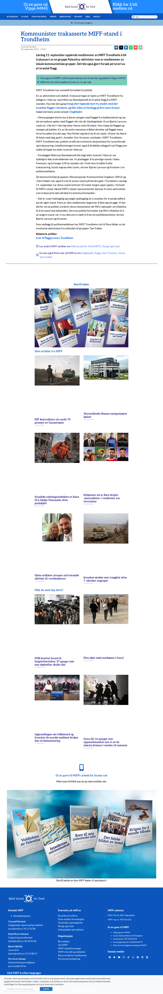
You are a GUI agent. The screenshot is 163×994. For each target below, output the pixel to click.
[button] (121, 48)
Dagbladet (87, 252)
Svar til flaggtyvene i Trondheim (54, 237)
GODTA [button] (46, 989)
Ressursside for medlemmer (72, 955)
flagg (97, 252)
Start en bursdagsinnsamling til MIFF (130, 945)
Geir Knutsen (109, 252)
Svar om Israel (39, 16)
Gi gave (25, 16)
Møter (53, 16)
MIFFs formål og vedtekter (72, 951)
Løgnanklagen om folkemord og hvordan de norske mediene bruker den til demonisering (56, 737)
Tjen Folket (45, 257)
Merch (96, 16)
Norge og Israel (111, 246)
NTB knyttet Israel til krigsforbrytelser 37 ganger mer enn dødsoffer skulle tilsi (54, 661)
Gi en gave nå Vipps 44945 (36, 6)
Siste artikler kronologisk (71, 919)
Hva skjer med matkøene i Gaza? (104, 658)
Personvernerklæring (69, 958)
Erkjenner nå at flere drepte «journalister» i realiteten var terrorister (102, 498)
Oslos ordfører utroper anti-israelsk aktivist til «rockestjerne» (57, 577)
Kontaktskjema (22, 916)
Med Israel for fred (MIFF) (86, 246)
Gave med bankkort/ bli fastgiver (128, 935)
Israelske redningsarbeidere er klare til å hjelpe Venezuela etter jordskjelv (57, 500)
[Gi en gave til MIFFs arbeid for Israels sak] (81, 767)
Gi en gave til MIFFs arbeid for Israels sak (81, 775)
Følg (87, 16)
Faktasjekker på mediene (70, 929)
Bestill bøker (81, 284)
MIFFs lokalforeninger (69, 948)
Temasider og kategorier (70, 922)
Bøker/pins (65, 16)
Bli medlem (12, 16)
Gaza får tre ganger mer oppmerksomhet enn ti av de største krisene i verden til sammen (105, 742)
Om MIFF (78, 16)
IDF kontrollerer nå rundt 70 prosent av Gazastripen (53, 421)
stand (121, 252)
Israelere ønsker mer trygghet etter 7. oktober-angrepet (105, 579)
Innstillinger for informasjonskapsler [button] (19, 989)
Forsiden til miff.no (67, 915)
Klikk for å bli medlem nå (125, 6)
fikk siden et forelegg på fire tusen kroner (95, 107)
